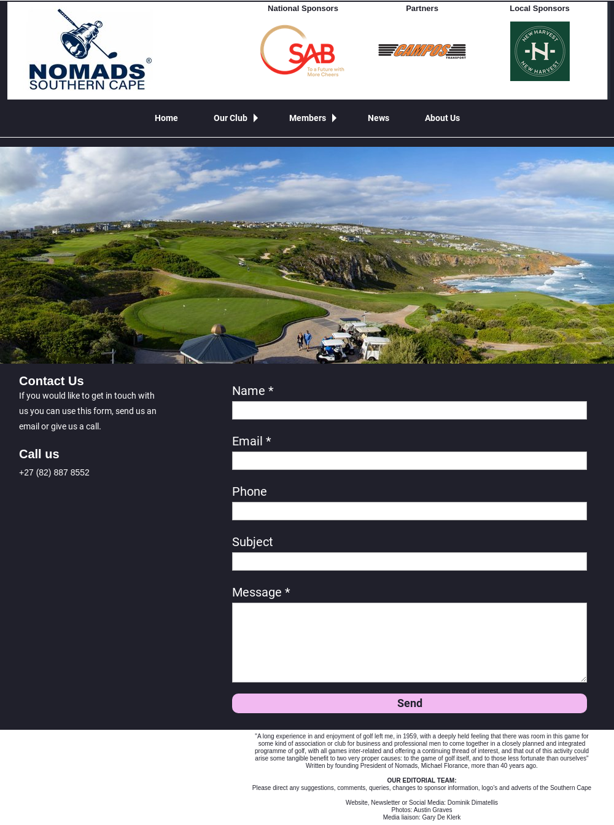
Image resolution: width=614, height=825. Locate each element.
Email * (251, 441)
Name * (253, 390)
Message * (261, 592)
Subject (252, 541)
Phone (249, 491)
